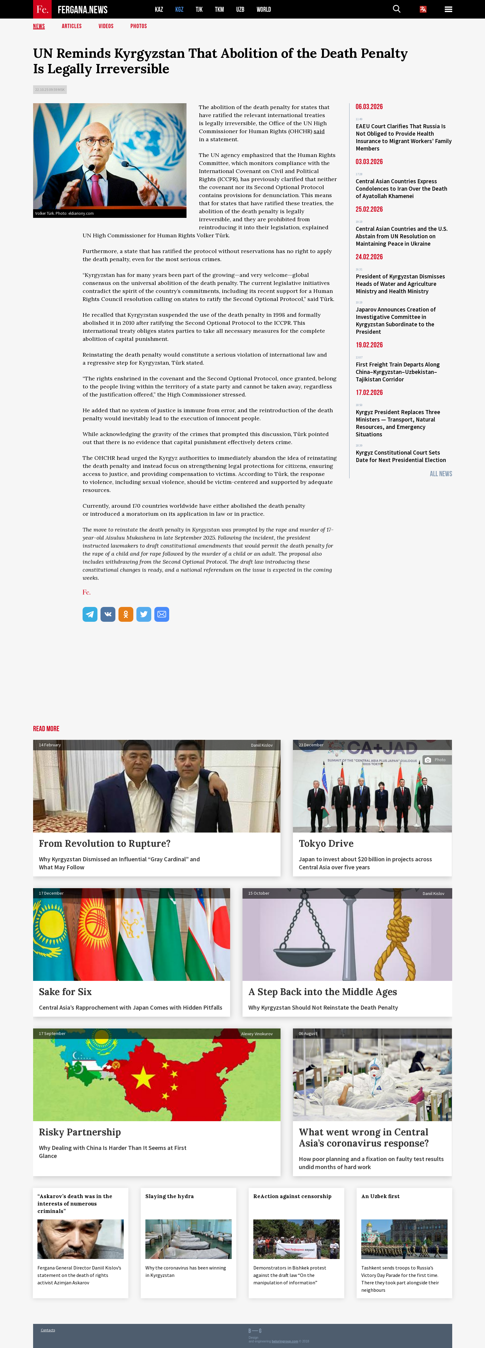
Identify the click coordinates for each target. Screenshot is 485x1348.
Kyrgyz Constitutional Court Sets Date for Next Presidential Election (401, 456)
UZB (240, 9)
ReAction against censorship (292, 1196)
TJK (199, 9)
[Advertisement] (242, 679)
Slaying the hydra (169, 1196)
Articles (72, 26)
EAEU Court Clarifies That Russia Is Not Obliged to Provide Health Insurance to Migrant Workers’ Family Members (404, 137)
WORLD (264, 9)
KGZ (179, 9)
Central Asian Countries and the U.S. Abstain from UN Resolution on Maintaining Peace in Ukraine (402, 236)
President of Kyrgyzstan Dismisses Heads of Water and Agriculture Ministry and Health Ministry (400, 284)
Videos (106, 26)
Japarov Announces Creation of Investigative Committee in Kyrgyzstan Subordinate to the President (396, 320)
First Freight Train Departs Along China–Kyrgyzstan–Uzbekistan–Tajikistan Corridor (398, 372)
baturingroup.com (285, 1341)
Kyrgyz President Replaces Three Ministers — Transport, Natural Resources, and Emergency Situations (398, 423)
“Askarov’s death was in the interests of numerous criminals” (75, 1203)
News (39, 26)
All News (441, 473)
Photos (139, 26)
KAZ (159, 9)
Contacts (48, 1330)
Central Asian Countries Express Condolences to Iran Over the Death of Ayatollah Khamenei (401, 188)
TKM (219, 9)
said (319, 131)
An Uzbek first (380, 1196)
